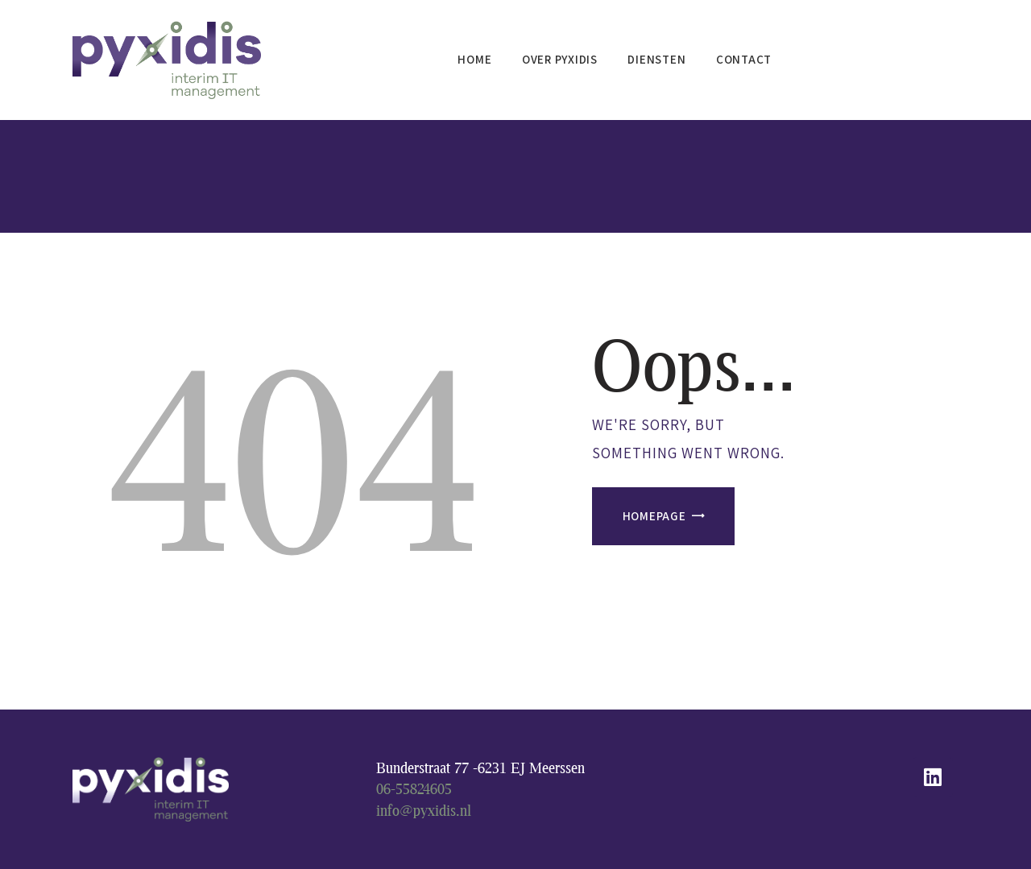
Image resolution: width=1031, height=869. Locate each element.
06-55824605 (414, 788)
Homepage (654, 515)
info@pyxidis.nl (423, 810)
